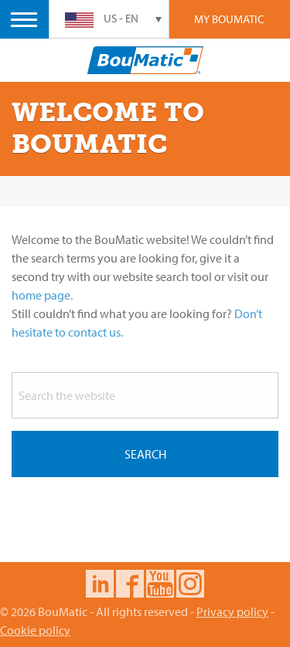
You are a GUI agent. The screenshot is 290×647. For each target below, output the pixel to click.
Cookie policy (35, 630)
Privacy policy (232, 611)
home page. (42, 295)
